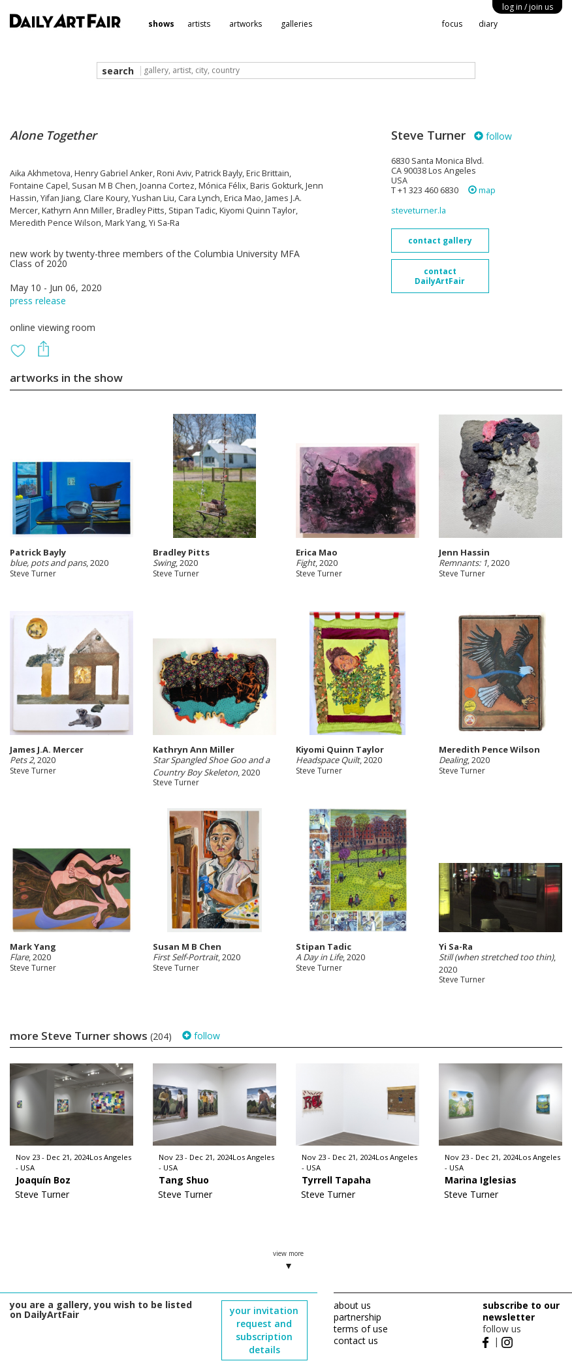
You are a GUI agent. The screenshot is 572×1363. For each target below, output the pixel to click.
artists (198, 23)
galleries (296, 23)
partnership (357, 1317)
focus (452, 23)
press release (38, 300)
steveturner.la (418, 210)
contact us (356, 1340)
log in (527, 6)
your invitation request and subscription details (264, 1330)
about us (352, 1305)
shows (161, 23)
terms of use (361, 1329)
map (482, 190)
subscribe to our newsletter (521, 1311)
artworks (245, 23)
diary (488, 23)
